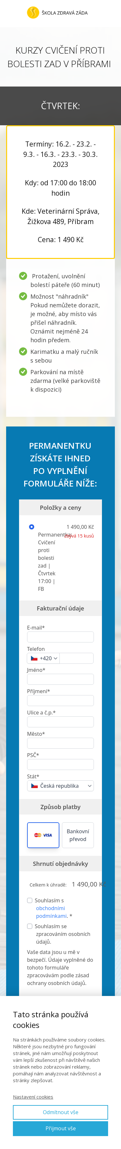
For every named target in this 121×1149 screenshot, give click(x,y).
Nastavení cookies (33, 1096)
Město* (36, 733)
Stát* (33, 776)
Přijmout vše (60, 1128)
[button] (43, 835)
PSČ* (33, 755)
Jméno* (36, 669)
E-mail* (36, 627)
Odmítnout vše (60, 1112)
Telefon (36, 648)
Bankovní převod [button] (78, 835)
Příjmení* (38, 691)
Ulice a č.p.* (41, 712)
